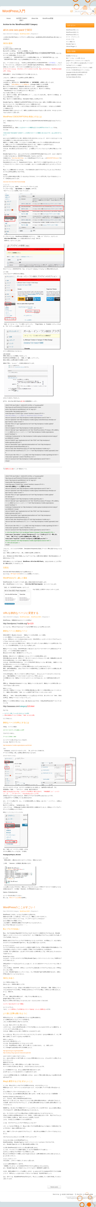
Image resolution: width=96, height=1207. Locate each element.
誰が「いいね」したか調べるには (75, 58)
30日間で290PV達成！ (21, 18)
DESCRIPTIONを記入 (53, 158)
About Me (34, 18)
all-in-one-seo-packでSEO (17, 29)
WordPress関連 (48, 18)
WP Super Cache (15, 574)
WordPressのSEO (25, 34)
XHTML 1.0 (90, 1198)
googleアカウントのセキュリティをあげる (78, 60)
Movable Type (70, 44)
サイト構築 (69, 41)
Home (9, 18)
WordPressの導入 (71, 30)
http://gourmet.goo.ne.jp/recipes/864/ (13, 1050)
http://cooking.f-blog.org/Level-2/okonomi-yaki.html (17, 1053)
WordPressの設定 (25, 617)
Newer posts (54, 1187)
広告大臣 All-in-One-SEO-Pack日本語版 (14, 182)
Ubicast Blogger (70, 46)
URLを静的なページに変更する (21, 613)
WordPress (90, 1197)
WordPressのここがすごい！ (19, 907)
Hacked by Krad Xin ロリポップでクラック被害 (79, 67)
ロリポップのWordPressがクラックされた (78, 70)
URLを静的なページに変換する (20, 84)
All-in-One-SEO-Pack (17, 158)
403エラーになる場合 (15, 897)
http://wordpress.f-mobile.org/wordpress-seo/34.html (17, 745)
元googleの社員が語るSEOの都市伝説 (76, 72)
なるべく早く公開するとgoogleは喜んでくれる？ (79, 63)
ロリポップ (69, 39)
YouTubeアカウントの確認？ (74, 65)
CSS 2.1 (84, 1198)
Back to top (56, 1194)
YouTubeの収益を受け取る (73, 77)
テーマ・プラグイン (71, 37)
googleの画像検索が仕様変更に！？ (76, 74)
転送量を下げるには (71, 56)
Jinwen (78, 1198)
